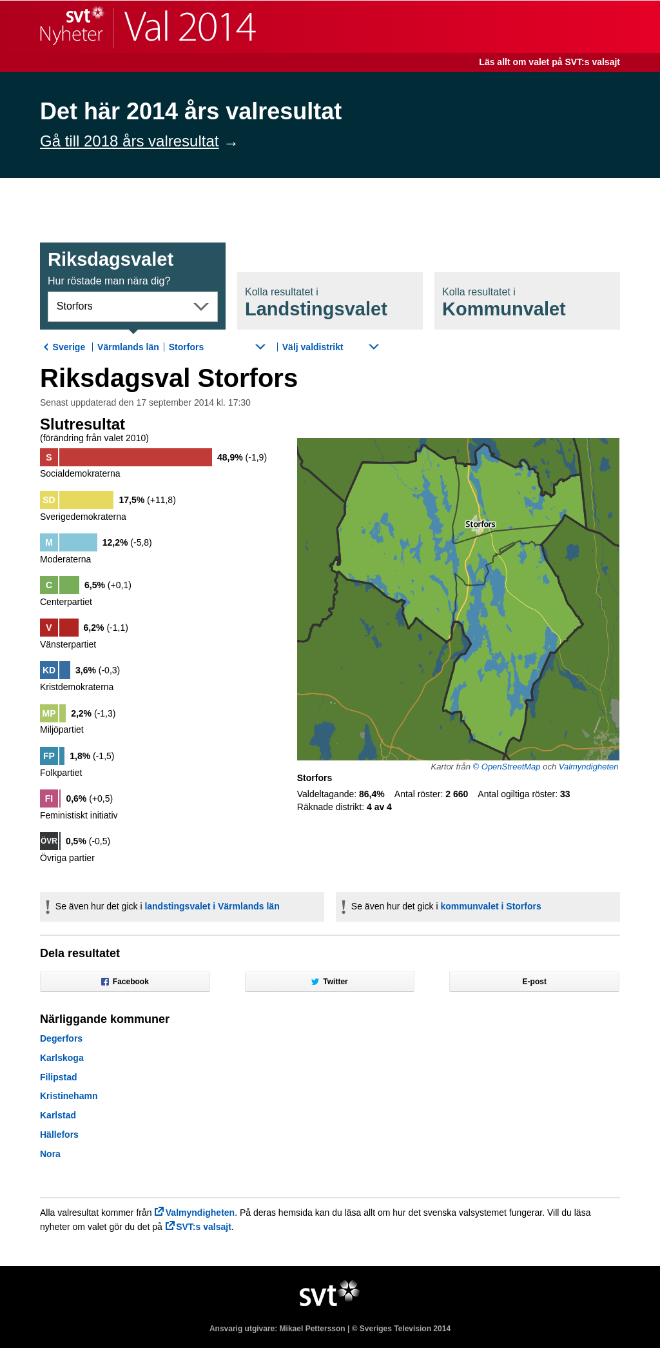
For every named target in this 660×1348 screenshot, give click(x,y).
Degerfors (61, 1038)
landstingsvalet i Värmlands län (211, 906)
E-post (535, 981)
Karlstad (58, 1115)
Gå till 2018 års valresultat (129, 141)
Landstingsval (316, 302)
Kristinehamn (68, 1096)
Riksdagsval (110, 267)
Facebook (125, 981)
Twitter (329, 981)
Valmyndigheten (589, 766)
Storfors (75, 306)
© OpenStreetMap (507, 766)
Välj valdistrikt (313, 347)
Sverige (69, 347)
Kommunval (504, 302)
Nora (50, 1154)
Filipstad (58, 1077)
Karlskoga (62, 1058)
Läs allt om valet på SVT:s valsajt (549, 62)
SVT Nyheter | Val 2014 (148, 26)
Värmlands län (128, 347)
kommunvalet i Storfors (490, 906)
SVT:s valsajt (203, 1227)
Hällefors (59, 1134)
